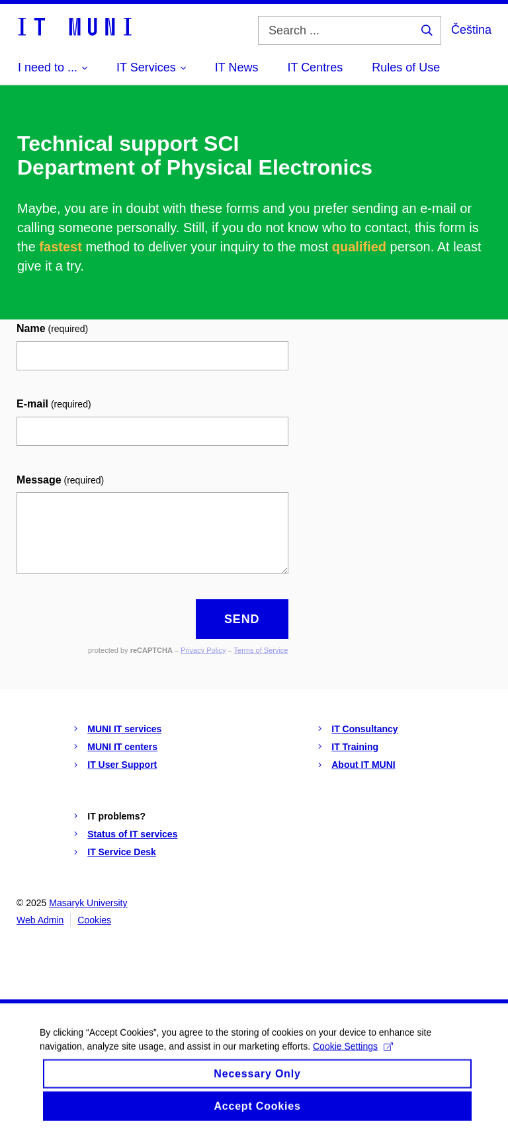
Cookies (94, 920)
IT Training (354, 746)
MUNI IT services (124, 729)
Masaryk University (88, 903)
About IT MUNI (363, 764)
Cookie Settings (353, 1054)
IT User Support (122, 764)
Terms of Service (261, 650)
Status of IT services (132, 834)
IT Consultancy (364, 729)
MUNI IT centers (122, 746)
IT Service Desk (121, 852)
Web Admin (40, 920)
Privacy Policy (203, 650)
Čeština (471, 29)
